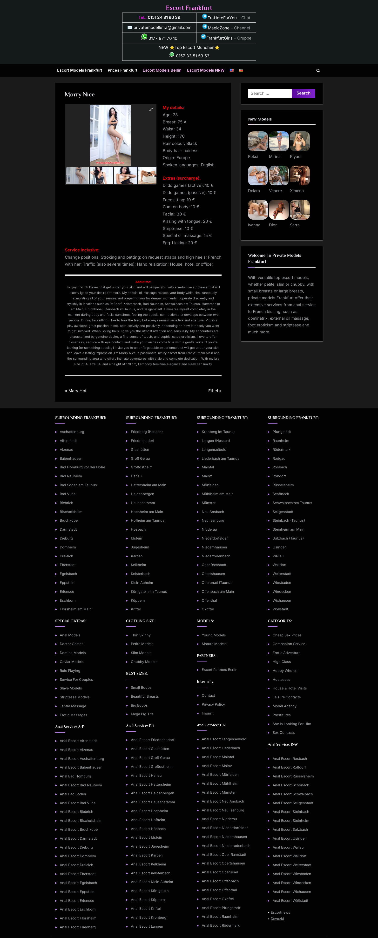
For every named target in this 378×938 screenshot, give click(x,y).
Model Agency (285, 706)
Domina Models (73, 653)
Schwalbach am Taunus (292, 503)
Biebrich (66, 503)
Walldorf (279, 565)
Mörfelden (210, 485)
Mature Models (214, 644)
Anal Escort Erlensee (77, 900)
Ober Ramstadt (214, 565)
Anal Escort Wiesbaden (292, 874)
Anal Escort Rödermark (221, 925)
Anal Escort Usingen (290, 838)
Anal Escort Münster (219, 792)
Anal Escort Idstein (146, 837)
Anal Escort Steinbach (291, 812)
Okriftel (208, 609)
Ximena (297, 190)
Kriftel (136, 609)
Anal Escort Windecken (292, 883)
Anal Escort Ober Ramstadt (224, 854)
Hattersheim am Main (148, 485)
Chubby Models (144, 662)
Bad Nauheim (71, 476)
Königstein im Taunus (149, 591)
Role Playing (70, 670)
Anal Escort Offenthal (219, 890)
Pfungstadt (282, 432)
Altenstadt (68, 441)
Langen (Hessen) (216, 441)
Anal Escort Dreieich (76, 865)
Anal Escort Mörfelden (220, 774)
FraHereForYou (219, 17)
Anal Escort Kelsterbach (150, 873)
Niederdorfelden (215, 538)
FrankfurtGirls (217, 38)
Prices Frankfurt (122, 70)
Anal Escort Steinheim (291, 820)
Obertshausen (213, 574)
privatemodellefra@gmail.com (162, 27)
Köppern (138, 600)
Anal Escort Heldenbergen (152, 793)
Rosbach (280, 467)
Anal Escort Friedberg (78, 927)
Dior (273, 225)
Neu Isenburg (213, 520)
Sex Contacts (284, 732)
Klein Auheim (142, 582)
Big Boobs (139, 705)
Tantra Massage (73, 706)
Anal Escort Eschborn (78, 909)
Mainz (207, 476)
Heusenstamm (143, 503)
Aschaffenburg (72, 432)
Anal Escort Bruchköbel (79, 829)
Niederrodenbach (216, 556)
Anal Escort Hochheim (149, 811)
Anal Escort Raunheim (220, 916)
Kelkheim (138, 565)
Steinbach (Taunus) (289, 520)
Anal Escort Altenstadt (78, 741)
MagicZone (216, 28)
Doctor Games (71, 644)
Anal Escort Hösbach (148, 829)
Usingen (280, 547)
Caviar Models (72, 662)
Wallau (278, 556)
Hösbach (138, 529)
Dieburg (66, 538)
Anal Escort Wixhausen (292, 892)
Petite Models (142, 644)
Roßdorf (279, 476)
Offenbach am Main (218, 591)
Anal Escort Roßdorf (289, 767)
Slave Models (71, 688)
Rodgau (279, 458)
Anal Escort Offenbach (220, 881)
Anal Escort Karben (147, 855)
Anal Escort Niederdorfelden (225, 828)
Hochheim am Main (147, 512)
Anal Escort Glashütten (150, 749)
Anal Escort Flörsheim (78, 918)
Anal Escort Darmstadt (78, 838)
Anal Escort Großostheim (152, 766)
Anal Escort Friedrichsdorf (152, 740)
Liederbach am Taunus (220, 458)
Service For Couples (76, 679)
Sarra (295, 225)
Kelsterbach (140, 574)
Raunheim (281, 441)
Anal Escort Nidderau (219, 819)
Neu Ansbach (213, 512)
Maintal (208, 467)
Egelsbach (68, 574)
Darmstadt (68, 529)
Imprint (208, 713)
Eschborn (68, 600)
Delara (254, 190)
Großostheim (142, 467)
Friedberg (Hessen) (147, 432)
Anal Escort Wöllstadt (290, 900)
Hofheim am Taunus (147, 520)
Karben (137, 556)
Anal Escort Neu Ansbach (223, 801)
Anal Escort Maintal (218, 757)
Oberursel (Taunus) (218, 582)
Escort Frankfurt (189, 7)
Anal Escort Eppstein (77, 892)
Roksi (253, 156)
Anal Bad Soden (73, 794)
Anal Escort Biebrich (76, 812)
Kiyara (296, 156)
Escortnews (280, 912)
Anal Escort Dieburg (76, 847)
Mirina (275, 156)
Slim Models (141, 653)
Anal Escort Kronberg (148, 917)
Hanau (136, 476)
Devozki (277, 919)
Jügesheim (140, 547)
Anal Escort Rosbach (290, 758)
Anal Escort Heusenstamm (153, 802)
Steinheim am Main (288, 529)
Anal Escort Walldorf (289, 856)
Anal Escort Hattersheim (151, 784)
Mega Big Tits (142, 714)
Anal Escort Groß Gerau (150, 758)
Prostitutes (282, 715)
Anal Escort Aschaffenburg (82, 758)
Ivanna (254, 225)
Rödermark (281, 449)
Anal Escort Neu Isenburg (223, 810)
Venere (275, 190)
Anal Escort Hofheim (148, 820)
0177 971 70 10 (159, 38)
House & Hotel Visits (290, 688)
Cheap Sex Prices (287, 635)
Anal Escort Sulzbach (290, 829)
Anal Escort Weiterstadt (292, 865)
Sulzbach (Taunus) (288, 538)
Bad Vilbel (68, 494)
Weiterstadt (282, 574)
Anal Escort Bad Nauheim (81, 785)
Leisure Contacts (287, 697)
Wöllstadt (280, 609)
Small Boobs (141, 687)
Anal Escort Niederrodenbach (226, 846)
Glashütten (140, 449)
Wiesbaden (282, 582)
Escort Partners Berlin (219, 670)
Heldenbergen (142, 494)
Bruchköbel (69, 520)
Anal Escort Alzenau (76, 750)
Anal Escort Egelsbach (78, 883)
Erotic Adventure (286, 653)
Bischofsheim (71, 512)
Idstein (136, 538)
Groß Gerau (140, 458)
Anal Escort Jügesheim (150, 846)
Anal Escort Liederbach (221, 748)
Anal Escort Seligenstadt (293, 803)
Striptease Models (75, 697)
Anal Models (70, 635)
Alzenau (66, 449)
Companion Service (289, 644)
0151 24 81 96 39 (164, 17)
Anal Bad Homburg (75, 776)
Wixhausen (282, 600)
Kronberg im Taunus (219, 432)
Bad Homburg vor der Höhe (82, 467)
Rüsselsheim (283, 485)
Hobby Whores (285, 670)
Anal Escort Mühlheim (220, 783)
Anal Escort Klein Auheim (152, 882)
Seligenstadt (283, 512)
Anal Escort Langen (147, 926)
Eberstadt (68, 565)
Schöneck (281, 494)
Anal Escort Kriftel (146, 908)
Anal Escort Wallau (288, 847)
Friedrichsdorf (142, 441)
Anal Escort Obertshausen (223, 863)
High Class (282, 662)
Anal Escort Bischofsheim (81, 820)
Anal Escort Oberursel (220, 872)
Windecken (282, 591)
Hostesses (281, 679)
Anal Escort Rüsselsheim (293, 776)
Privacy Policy (213, 704)
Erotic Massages (73, 715)
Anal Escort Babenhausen (81, 767)
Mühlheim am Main (218, 494)
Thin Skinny (141, 635)
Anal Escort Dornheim (78, 856)
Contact (208, 695)
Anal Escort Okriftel (218, 899)
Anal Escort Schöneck (291, 785)
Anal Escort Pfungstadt (221, 908)
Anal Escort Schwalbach (293, 794)
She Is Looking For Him (292, 724)
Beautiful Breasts (145, 696)
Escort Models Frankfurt (79, 70)
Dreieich (66, 556)
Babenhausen (71, 458)
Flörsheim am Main (76, 609)
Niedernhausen (214, 547)
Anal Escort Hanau (146, 775)
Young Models (214, 635)
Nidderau (209, 529)
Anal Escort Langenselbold (224, 739)
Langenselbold (214, 449)
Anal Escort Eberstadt (78, 874)
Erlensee (67, 591)
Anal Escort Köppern (148, 900)
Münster (209, 503)
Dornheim (68, 547)
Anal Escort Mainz (217, 766)
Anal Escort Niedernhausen (224, 837)
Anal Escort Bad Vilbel (78, 803)
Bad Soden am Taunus (78, 485)
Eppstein (67, 582)
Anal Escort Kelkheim (148, 864)
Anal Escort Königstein (150, 891)
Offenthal (209, 600)
